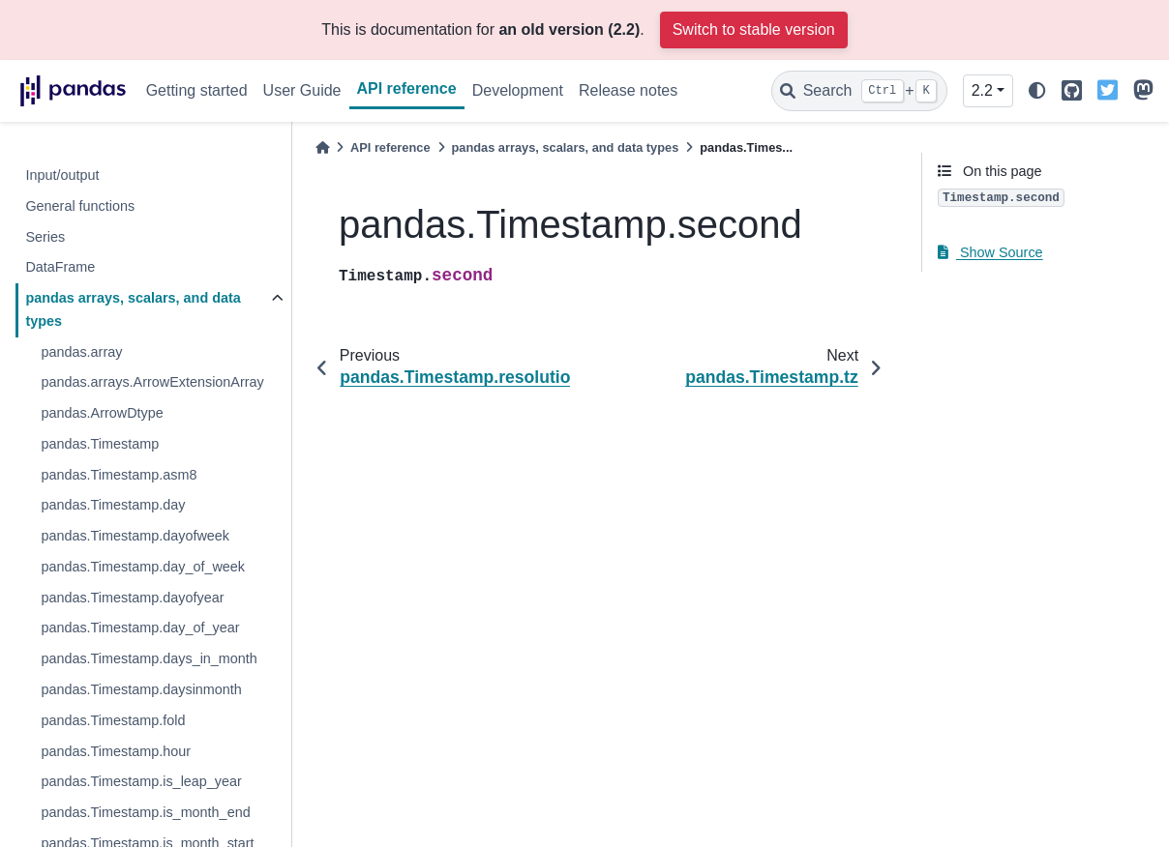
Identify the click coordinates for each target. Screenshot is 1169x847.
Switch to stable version (754, 29)
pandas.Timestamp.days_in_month (148, 658)
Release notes (628, 90)
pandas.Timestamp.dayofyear (132, 597)
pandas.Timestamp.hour (116, 751)
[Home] (322, 147)
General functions (80, 206)
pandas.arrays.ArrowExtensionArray (152, 382)
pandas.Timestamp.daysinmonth (141, 689)
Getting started (197, 90)
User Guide (302, 90)
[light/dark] (1037, 91)
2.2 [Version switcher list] (982, 90)
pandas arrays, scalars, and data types (132, 309)
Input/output (62, 175)
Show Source (990, 252)
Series (45, 237)
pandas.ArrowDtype (102, 413)
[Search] (859, 91)
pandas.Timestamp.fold (113, 720)
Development (517, 90)
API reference (407, 88)
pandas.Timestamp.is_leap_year (141, 781)
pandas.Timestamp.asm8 (118, 474)
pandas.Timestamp (100, 444)
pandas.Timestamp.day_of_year (140, 627)
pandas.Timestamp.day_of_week (143, 566)
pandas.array (81, 352)
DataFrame (60, 267)
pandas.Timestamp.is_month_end (145, 812)
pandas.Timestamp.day (113, 504)
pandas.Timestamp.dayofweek (135, 535)
